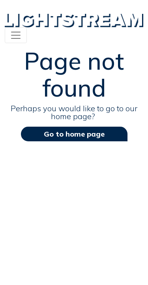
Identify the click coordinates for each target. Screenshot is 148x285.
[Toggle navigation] (16, 35)
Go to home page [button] (74, 134)
